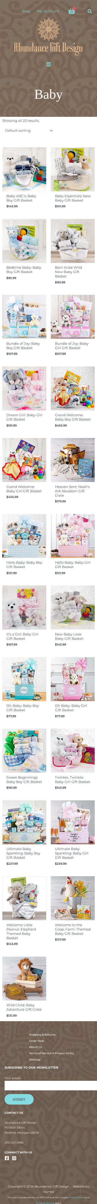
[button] (90, 11)
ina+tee (48, 1191)
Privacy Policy (76, 1197)
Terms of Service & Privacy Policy (51, 1053)
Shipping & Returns (42, 1034)
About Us (35, 1047)
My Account (48, 11)
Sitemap (34, 1059)
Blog (26, 11)
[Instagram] (14, 1158)
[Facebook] (7, 1158)
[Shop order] (28, 130)
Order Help (36, 1041)
